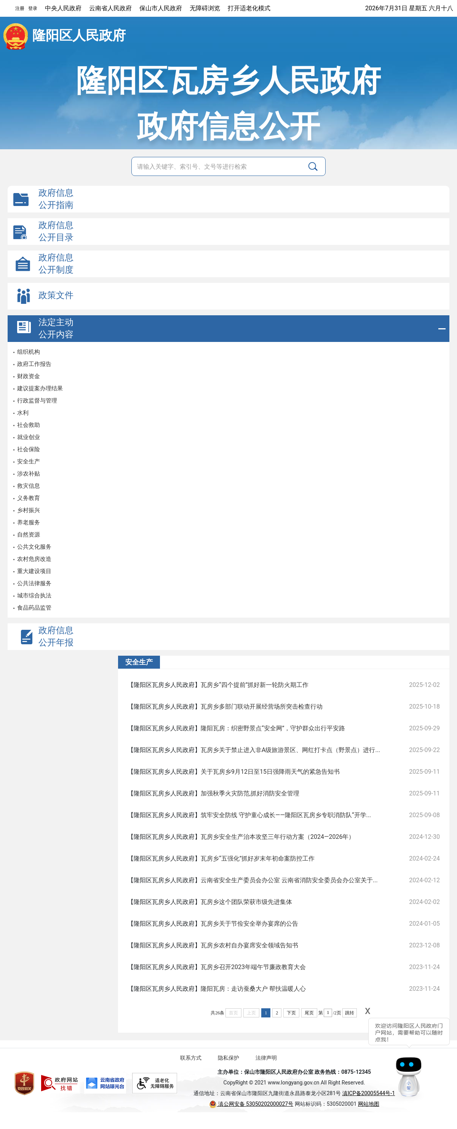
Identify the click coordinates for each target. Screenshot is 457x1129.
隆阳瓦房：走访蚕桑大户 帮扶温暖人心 (253, 988)
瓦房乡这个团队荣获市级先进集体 (246, 901)
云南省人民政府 (110, 8)
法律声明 (266, 1058)
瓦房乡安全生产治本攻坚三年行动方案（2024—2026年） (278, 836)
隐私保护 (228, 1058)
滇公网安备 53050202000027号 (251, 1104)
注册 (19, 8)
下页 (291, 1013)
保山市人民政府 (160, 8)
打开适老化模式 (249, 8)
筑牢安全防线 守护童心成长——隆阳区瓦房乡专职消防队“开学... (286, 815)
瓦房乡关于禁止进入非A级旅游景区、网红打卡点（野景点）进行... (290, 750)
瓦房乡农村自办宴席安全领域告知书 (249, 945)
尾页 (309, 1013)
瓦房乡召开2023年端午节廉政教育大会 (253, 967)
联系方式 (190, 1058)
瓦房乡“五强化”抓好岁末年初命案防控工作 (258, 858)
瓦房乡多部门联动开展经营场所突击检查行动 (262, 706)
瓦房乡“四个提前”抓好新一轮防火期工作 (254, 684)
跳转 (349, 1013)
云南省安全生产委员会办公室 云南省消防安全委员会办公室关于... (289, 880)
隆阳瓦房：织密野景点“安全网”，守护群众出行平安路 (273, 728)
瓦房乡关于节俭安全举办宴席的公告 (249, 923)
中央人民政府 (63, 8)
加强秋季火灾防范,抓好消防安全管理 (250, 793)
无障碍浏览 (205, 8)
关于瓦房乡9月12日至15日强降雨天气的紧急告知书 (270, 771)
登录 (32, 8)
